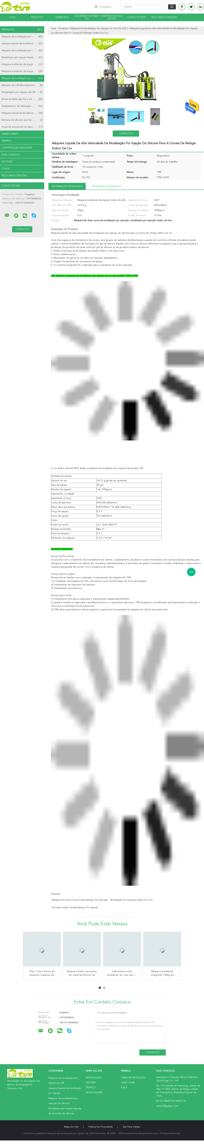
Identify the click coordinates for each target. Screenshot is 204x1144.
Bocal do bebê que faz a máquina (22, 99)
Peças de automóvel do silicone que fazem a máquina (23, 127)
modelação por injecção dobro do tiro (131, 900)
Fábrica (6, 141)
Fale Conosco (11, 155)
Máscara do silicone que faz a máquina (22, 120)
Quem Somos (10, 134)
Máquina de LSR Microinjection (22, 85)
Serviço (91, 1087)
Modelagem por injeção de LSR (22, 92)
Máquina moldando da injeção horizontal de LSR (23, 64)
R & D (124, 1087)
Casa (12, 17)
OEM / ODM (127, 1082)
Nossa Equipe (94, 1092)
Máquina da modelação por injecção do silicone (23, 50)
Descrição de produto (107, 186)
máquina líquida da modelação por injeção (23, 43)
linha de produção (133, 1078)
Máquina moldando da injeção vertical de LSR (23, 71)
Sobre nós (62, 17)
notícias (7, 161)
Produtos (37, 17)
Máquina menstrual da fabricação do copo (23, 113)
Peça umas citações (164, 17)
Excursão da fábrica (86, 17)
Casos (6, 168)
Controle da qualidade (111, 17)
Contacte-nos (136, 17)
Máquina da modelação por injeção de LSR (23, 36)
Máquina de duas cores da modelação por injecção (80, 900)
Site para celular (131, 1127)
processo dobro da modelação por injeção (75, 907)
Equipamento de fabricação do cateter (22, 106)
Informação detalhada (67, 186)
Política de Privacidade (101, 1127)
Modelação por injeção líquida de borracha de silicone (23, 57)
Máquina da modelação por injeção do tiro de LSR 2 (23, 78)
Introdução (93, 1078)
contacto (126, 133)
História (91, 1082)
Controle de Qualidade (17, 148)
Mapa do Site (71, 1127)
